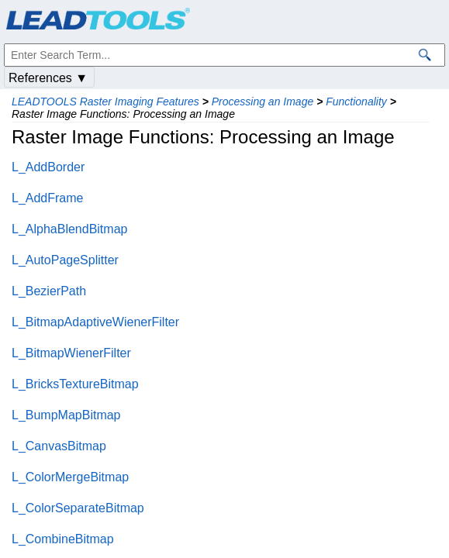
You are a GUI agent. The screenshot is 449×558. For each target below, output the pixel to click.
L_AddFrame (48, 198)
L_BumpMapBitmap (66, 415)
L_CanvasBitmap (59, 446)
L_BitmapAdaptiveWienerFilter (95, 322)
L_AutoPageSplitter (65, 260)
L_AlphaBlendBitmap (69, 229)
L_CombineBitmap (63, 539)
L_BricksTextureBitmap (75, 384)
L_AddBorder (48, 167)
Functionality (356, 101)
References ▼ (48, 77)
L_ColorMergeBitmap (70, 477)
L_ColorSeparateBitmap (78, 508)
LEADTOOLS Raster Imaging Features (105, 101)
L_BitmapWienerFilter (71, 353)
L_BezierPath (49, 291)
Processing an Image (263, 101)
